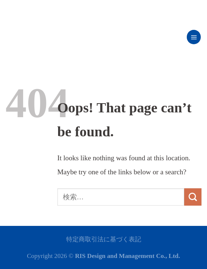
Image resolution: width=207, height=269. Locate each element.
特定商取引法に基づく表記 (103, 239)
